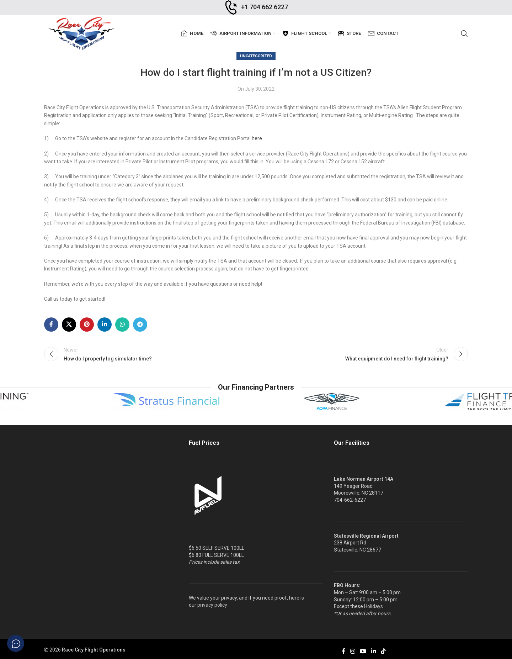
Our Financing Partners (256, 387)
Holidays (373, 606)
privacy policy (212, 605)
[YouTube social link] (363, 651)
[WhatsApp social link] (122, 324)
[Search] (464, 33)
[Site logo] (81, 33)
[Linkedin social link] (104, 324)
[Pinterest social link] (87, 324)
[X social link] (69, 324)
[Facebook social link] (51, 324)
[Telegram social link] (140, 324)
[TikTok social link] (383, 651)
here (257, 138)
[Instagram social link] (352, 651)
